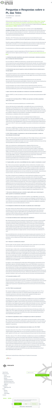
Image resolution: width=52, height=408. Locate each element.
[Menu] (51, 2)
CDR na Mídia (6, 393)
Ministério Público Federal (35, 21)
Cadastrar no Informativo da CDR (42, 375)
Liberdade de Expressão (9, 381)
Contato (4, 395)
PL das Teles (9, 17)
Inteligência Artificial (8, 379)
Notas (19, 15)
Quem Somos (5, 372)
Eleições (5, 378)
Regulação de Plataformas (9, 382)
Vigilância (6, 384)
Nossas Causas (6, 373)
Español (9, 398)
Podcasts (6, 391)
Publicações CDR (7, 387)
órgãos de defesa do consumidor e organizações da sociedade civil (26, 22)
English (4, 398)
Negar (26, 403)
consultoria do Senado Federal (15, 24)
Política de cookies (22, 406)
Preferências (34, 403)
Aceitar (18, 403)
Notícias (5, 390)
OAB (41, 22)
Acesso (16, 15)
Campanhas (5, 385)
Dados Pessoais (7, 376)
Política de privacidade (28, 406)
